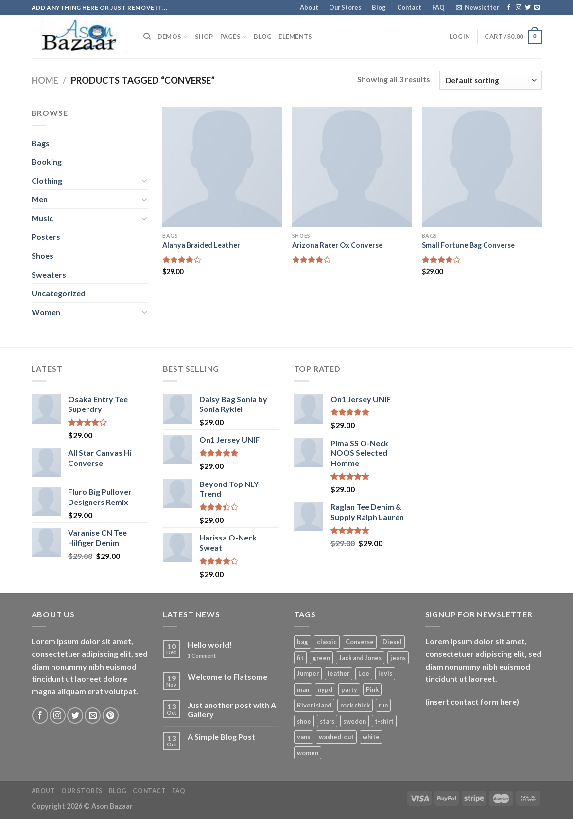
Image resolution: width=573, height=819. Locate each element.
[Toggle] (144, 180)
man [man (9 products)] (303, 689)
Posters (46, 236)
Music (42, 218)
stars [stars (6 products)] (327, 721)
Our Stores (345, 7)
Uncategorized (59, 293)
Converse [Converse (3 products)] (360, 642)
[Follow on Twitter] (528, 7)
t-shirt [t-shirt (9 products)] (384, 721)
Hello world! (210, 644)
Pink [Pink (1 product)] (372, 689)
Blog (379, 7)
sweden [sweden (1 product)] (354, 721)
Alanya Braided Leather (201, 245)
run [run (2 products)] (383, 705)
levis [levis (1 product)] (385, 673)
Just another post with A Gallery (232, 709)
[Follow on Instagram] (518, 7)
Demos (172, 36)
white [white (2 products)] (371, 737)
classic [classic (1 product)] (327, 642)
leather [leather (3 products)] (338, 673)
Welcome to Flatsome (227, 676)
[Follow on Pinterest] (111, 715)
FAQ (438, 7)
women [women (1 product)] (307, 753)
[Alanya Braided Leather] (222, 167)
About (309, 7)
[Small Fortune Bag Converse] (482, 167)
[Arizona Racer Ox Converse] (352, 167)
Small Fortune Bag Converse (468, 245)
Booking (47, 161)
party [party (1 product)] (349, 689)
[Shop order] (490, 80)
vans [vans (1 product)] (303, 737)
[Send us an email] (537, 7)
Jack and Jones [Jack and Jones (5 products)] (360, 658)
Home (45, 80)
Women (46, 311)
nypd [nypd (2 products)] (325, 689)
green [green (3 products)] (321, 658)
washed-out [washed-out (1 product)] (336, 737)
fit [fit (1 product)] (300, 658)
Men (40, 199)
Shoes (42, 255)
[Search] (147, 36)
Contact (409, 7)
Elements (295, 36)
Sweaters (49, 274)
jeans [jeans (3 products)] (398, 658)
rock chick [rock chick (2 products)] (355, 705)
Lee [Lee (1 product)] (363, 673)
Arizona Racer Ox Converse (337, 245)
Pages (233, 36)
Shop (204, 36)
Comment (202, 655)
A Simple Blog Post (221, 736)
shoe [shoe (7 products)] (304, 721)
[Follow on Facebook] (509, 7)
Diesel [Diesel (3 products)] (392, 642)
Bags (41, 143)
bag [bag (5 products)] (302, 642)
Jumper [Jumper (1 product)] (308, 673)
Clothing (47, 180)
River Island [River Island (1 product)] (314, 705)
